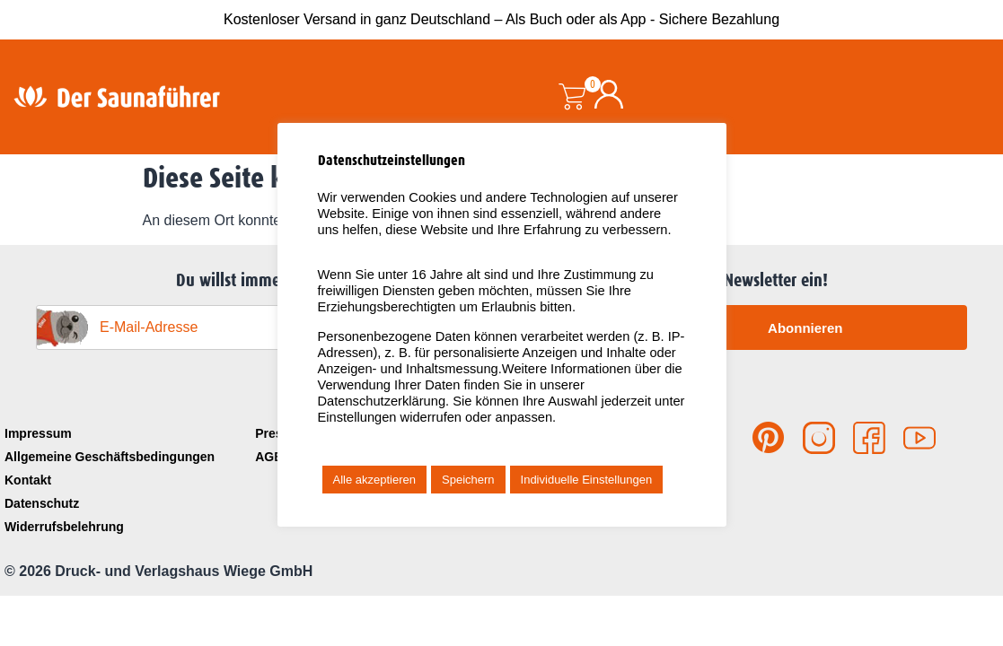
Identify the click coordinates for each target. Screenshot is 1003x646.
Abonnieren (805, 328)
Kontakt (27, 480)
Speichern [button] (468, 479)
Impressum (38, 433)
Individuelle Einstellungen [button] (587, 479)
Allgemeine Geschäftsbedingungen (109, 457)
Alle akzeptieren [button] (375, 479)
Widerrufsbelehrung (64, 526)
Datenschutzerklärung (382, 401)
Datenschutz (41, 503)
